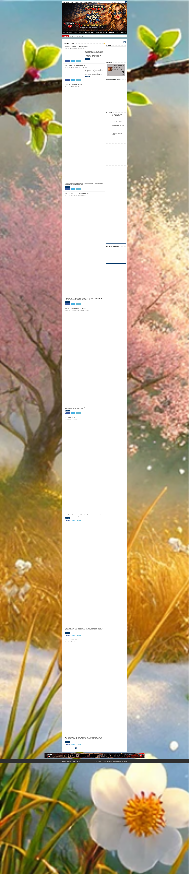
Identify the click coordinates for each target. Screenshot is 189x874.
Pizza (75, 641)
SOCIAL (75, 32)
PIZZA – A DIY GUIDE (71, 640)
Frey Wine (78, 67)
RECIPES (105, 32)
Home (64, 40)
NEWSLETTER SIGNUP (88, 2)
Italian (79, 310)
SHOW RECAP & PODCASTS (84, 32)
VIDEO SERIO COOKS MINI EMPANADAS (77, 193)
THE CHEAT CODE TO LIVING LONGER (77, 36)
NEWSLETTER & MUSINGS (121, 32)
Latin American (80, 195)
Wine (81, 67)
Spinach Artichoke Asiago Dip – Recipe (75, 308)
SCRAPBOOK (99, 32)
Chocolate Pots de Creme (72, 525)
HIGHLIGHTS (111, 32)
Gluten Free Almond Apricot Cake (74, 84)
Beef (72, 195)
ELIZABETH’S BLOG (78, 2)
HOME (64, 32)
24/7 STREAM (69, 32)
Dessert (73, 86)
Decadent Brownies (70, 417)
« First (65, 747)
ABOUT (72, 2)
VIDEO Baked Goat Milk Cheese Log (75, 65)
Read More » (88, 58)
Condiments (73, 48)
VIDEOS (92, 32)
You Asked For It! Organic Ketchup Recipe (76, 46)
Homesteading (77, 48)
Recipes (81, 48)
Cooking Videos (74, 67)
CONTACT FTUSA (96, 2)
